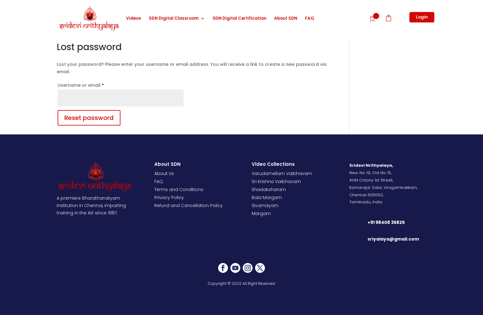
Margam (261, 213)
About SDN (285, 18)
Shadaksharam (269, 189)
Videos (133, 18)
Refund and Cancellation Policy (188, 205)
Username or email (91, 84)
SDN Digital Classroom (174, 18)
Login (422, 17)
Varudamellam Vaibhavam (282, 173)
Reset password (89, 118)
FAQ (309, 18)
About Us (164, 173)
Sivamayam (265, 205)
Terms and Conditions (178, 189)
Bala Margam (267, 197)
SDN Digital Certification (239, 18)
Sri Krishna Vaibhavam (276, 181)
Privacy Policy (169, 197)
